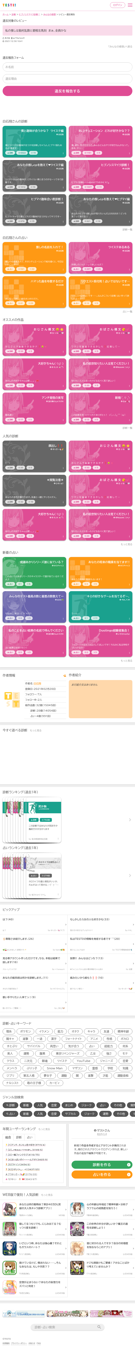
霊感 (95, 1068)
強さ (109, 1053)
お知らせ (31, 1343)
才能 (105, 1075)
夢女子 (48, 1075)
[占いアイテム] (34, 258)
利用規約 (6, 1343)
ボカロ (125, 1038)
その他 (118, 1105)
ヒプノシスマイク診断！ (29, 14)
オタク (75, 1031)
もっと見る (127, 544)
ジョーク (86, 1105)
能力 (60, 1031)
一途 (39, 1038)
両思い (54, 1046)
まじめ (69, 1105)
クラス (10, 1060)
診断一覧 (127, 229)
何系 (125, 1046)
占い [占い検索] (10, 1113)
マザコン (77, 1068)
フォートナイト (73, 1038)
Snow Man (55, 1068)
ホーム (6, 14)
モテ (125, 1053)
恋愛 (125, 1060)
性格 (109, 1038)
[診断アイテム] (34, 141)
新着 (26, 1105)
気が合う (73, 1046)
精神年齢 (123, 1031)
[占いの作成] (101, 1174)
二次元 (28, 1060)
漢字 (54, 1038)
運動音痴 (123, 1075)
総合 (8, 1137)
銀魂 (45, 1060)
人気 (40, 1105)
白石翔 (37, 683)
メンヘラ (12, 1068)
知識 (125, 1068)
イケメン (44, 1031)
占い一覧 (127, 311)
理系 (9, 1031)
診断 (14, 14)
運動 (64, 1075)
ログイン (117, 5)
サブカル (70, 1113)
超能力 (108, 1046)
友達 (106, 1031)
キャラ (91, 1031)
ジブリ (10, 1075)
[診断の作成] (101, 1165)
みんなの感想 (49, 14)
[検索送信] (99, 1327)
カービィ (54, 1083)
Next (129, 819)
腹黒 (42, 1053)
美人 (10, 1053)
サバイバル (33, 1046)
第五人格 (29, 1075)
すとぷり (12, 1046)
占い (92, 1046)
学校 (110, 1068)
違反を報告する (67, 91)
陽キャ (10, 1038)
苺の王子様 (34, 1083)
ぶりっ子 (32, 1068)
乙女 (93, 1053)
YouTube (83, 1060)
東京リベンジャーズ (67, 1053)
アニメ (94, 1038)
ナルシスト (12, 1083)
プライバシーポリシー (19, 1343)
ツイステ (62, 1060)
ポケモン (25, 1031)
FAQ (39, 1343)
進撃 (25, 1038)
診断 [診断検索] (10, 1105)
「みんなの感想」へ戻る (120, 46)
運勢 (26, 1053)
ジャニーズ (106, 1060)
